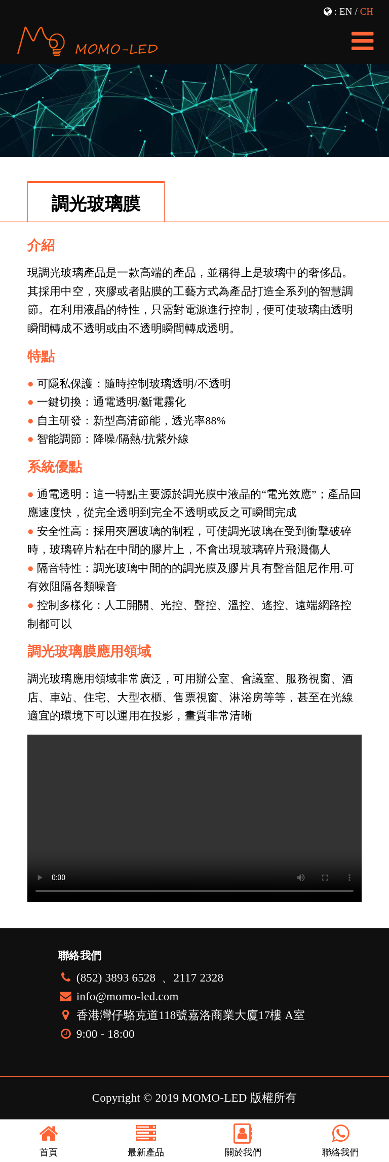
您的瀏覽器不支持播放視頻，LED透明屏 (194, 818)
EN (345, 11)
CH (367, 11)
